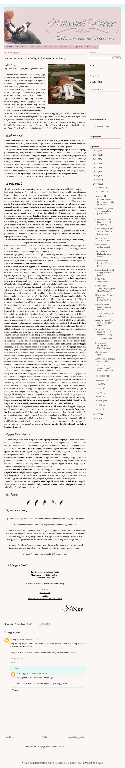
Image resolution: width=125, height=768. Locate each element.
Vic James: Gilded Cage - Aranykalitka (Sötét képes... (104, 202)
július (98, 384)
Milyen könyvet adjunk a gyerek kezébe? (103, 307)
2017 (95, 414)
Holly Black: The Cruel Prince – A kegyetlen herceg (103, 332)
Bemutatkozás (21, 47)
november (100, 191)
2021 (95, 171)
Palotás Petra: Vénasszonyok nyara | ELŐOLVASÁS (105, 288)
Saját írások (78, 47)
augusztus (100, 380)
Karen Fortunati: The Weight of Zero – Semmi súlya (104, 231)
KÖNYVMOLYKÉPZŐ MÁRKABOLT (45, 598)
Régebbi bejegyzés (76, 737)
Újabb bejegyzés (13, 737)
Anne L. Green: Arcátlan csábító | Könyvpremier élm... (105, 368)
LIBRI (45, 590)
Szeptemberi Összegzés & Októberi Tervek (103, 345)
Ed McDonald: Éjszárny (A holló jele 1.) (103, 263)
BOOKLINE (45, 592)
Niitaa (19, 673)
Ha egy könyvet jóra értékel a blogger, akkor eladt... (103, 323)
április (99, 396)
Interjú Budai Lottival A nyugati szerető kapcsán (104, 272)
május (99, 392)
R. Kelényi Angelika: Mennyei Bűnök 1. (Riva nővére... (104, 211)
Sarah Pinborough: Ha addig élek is (104, 314)
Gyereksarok (65, 47)
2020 (95, 175)
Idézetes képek (92, 47)
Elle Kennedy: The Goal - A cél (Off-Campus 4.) (103, 222)
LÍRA (45, 595)
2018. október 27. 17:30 (30, 639)
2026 (95, 151)
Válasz (13, 662)
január (99, 409)
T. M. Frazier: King (103, 338)
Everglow (14, 639)
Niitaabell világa (102, 127)
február (99, 405)
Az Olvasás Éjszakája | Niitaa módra (105, 360)
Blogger (99, 763)
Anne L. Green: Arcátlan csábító (103, 239)
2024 (95, 159)
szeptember (101, 376)
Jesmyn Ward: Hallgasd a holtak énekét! (103, 254)
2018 (95, 184)
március (99, 401)
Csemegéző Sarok (50, 47)
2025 (95, 155)
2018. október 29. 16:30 (36, 673)
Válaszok (18, 668)
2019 (95, 180)
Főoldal (9, 47)
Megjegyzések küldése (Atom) (51, 746)
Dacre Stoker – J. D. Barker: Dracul (103, 245)
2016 (95, 418)
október (99, 196)
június (99, 388)
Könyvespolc (35, 47)
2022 (95, 167)
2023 (95, 163)
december (100, 187)
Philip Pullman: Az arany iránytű (103, 280)
